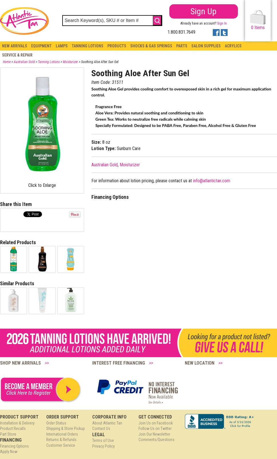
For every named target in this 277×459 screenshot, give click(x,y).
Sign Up (203, 11)
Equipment (41, 46)
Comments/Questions (156, 439)
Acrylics (233, 46)
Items (258, 20)
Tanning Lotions (87, 46)
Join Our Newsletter (154, 434)
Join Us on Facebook (155, 423)
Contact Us (101, 428)
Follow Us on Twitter (155, 428)
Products (116, 46)
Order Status (56, 423)
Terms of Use (103, 440)
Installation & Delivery (17, 423)
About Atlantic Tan (107, 423)
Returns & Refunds (61, 439)
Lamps (62, 46)
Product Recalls (13, 428)
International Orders (62, 434)
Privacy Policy (103, 446)
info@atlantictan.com (211, 180)
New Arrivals (14, 46)
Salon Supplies (206, 46)
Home (7, 62)
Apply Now (8, 451)
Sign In (222, 23)
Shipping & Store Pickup (65, 428)
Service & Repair (17, 55)
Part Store (8, 434)
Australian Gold (24, 62)
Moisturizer (70, 62)
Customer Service (60, 445)
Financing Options (14, 446)
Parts (181, 46)
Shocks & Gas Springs (151, 46)
